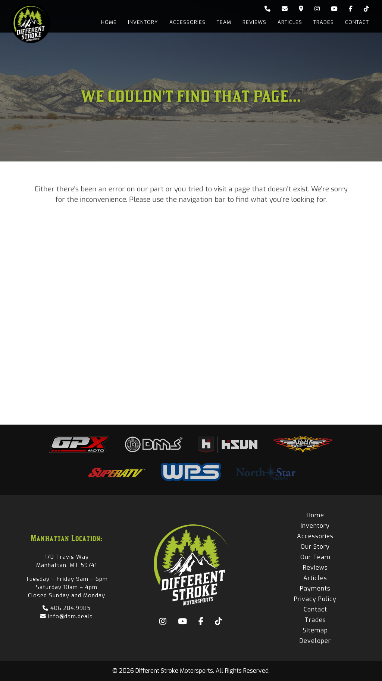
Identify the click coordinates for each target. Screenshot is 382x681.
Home (109, 22)
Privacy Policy (315, 599)
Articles (290, 22)
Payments (315, 588)
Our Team (315, 557)
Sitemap (315, 630)
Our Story (315, 547)
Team (224, 22)
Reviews (254, 22)
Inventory (143, 22)
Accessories (187, 22)
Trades (323, 22)
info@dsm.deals (66, 616)
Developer (315, 641)
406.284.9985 (67, 608)
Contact (357, 22)
